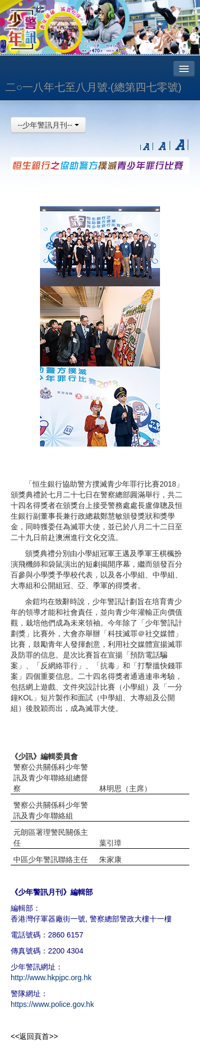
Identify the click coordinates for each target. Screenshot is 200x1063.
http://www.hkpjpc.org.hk (51, 977)
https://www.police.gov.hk (52, 1004)
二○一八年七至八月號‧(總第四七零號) (93, 87)
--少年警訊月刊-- (48, 125)
